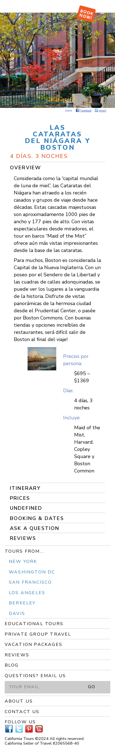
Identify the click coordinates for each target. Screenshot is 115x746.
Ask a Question (35, 528)
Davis (17, 613)
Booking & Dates (37, 518)
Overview (25, 167)
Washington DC (32, 572)
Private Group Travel (38, 634)
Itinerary (25, 488)
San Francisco (30, 582)
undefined (26, 508)
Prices (20, 498)
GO (91, 687)
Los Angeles (27, 593)
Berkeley (22, 603)
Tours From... (24, 551)
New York (23, 561)
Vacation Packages (33, 644)
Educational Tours (34, 624)
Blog (12, 665)
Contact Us (22, 712)
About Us (19, 701)
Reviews (23, 538)
